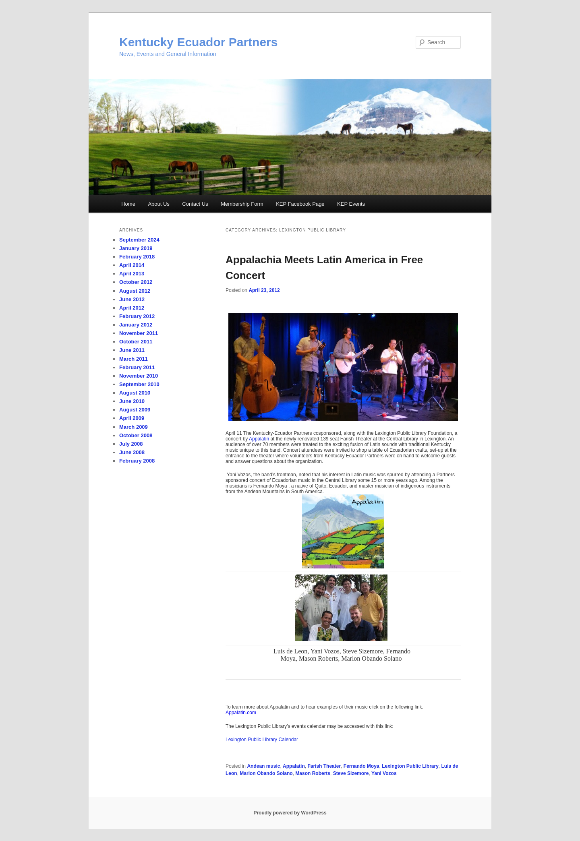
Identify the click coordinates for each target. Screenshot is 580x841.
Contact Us (195, 204)
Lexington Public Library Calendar (262, 739)
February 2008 (137, 461)
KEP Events (351, 204)
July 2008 (131, 444)
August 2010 (134, 393)
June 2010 (132, 401)
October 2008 (135, 435)
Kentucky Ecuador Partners (198, 42)
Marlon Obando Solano (266, 773)
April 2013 (131, 274)
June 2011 (132, 350)
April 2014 (131, 265)
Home (128, 204)
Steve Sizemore (351, 773)
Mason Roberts (312, 773)
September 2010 (139, 384)
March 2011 (133, 359)
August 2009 (134, 410)
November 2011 (138, 333)
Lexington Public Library (410, 766)
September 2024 (139, 240)
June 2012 (132, 299)
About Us (158, 204)
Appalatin (259, 439)
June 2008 (132, 452)
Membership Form (242, 204)
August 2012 (134, 291)
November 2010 (138, 376)
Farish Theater (324, 766)
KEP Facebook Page (300, 204)
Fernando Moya (361, 766)
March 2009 (133, 427)
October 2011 (135, 342)
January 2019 (135, 248)
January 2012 (135, 325)
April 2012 (131, 308)
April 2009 (131, 418)
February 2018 (137, 257)
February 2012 (137, 316)
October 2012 (135, 282)
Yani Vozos (383, 773)
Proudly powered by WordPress (289, 813)
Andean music (263, 766)
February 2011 (137, 367)
